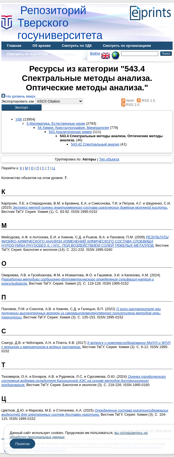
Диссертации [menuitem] (70, 54)
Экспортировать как (17, 101)
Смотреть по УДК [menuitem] (77, 46)
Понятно (22, 444)
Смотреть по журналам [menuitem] (27, 54)
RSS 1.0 (145, 100)
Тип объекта (109, 159)
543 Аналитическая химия (70, 132)
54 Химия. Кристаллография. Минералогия (73, 128)
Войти (95, 53)
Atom (126, 100)
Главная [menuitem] (14, 46)
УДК (19, 119)
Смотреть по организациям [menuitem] (127, 46)
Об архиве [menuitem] (41, 46)
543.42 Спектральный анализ (95, 144)
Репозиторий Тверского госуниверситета (60, 22)
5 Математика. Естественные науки (56, 123)
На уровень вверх (18, 96)
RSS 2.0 (129, 105)
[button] (21, 107)
